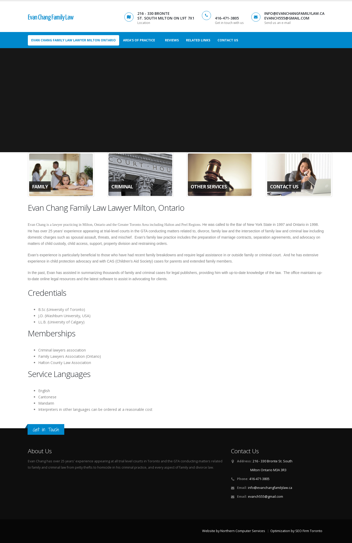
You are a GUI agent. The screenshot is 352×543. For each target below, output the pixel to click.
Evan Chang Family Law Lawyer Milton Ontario (73, 40)
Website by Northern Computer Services (233, 531)
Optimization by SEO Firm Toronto (296, 531)
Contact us (227, 40)
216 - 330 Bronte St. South (272, 461)
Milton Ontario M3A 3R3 (268, 470)
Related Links (198, 40)
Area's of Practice (139, 40)
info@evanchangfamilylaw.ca (270, 487)
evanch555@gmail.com (265, 496)
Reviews (172, 40)
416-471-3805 (259, 479)
